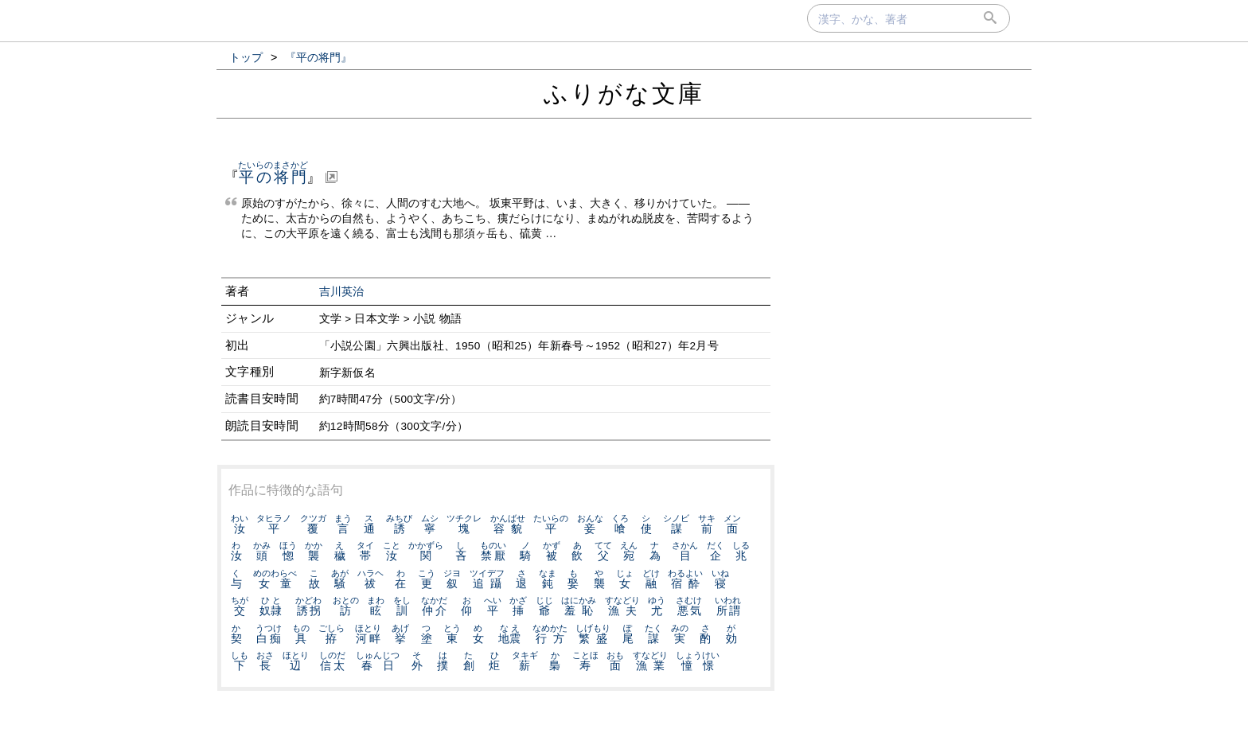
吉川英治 (342, 292)
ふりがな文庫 (624, 93)
